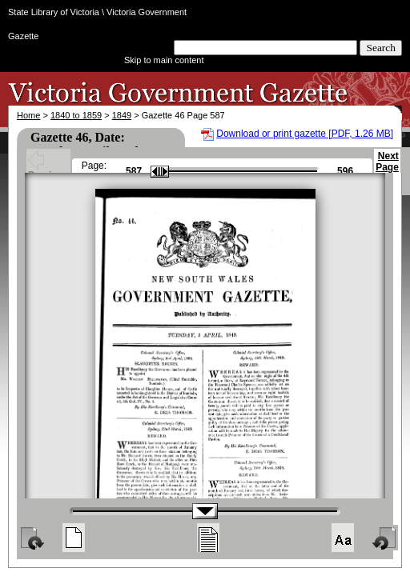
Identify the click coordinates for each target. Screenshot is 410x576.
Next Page (387, 168)
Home (28, 115)
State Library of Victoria (53, 12)
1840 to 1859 (76, 115)
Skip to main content (164, 60)
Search (381, 48)
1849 (121, 115)
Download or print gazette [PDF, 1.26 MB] (304, 133)
